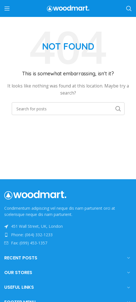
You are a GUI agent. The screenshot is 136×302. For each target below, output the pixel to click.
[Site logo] (68, 8)
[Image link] (35, 194)
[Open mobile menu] (7, 8)
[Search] (129, 8)
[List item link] (68, 235)
